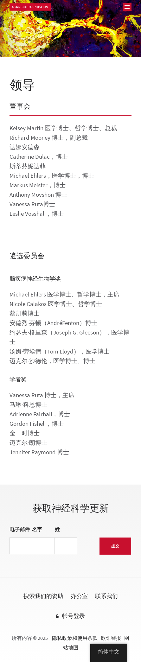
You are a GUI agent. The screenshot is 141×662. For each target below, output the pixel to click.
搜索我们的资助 (43, 596)
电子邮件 (20, 529)
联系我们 (106, 596)
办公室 (79, 596)
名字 (37, 529)
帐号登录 (73, 616)
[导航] (127, 7)
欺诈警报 (111, 638)
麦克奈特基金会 (30, 7)
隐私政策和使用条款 (75, 638)
